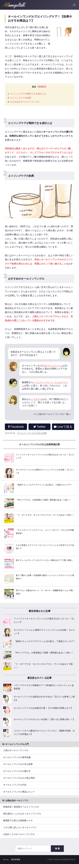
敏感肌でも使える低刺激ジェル (18, 820)
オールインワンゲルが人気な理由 (19, 778)
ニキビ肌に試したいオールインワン (20, 827)
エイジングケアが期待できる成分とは (28, 93)
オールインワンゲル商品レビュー (19, 792)
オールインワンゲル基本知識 (17, 757)
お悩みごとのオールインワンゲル (19, 834)
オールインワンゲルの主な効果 (32, 433)
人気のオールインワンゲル (15, 750)
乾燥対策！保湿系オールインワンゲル (21, 807)
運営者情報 (15, 859)
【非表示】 (42, 87)
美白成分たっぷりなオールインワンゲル (22, 814)
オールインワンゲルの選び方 (17, 771)
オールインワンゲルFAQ (14, 785)
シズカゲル (36, 399)
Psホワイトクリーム (52, 365)
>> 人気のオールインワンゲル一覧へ (52, 414)
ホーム (6, 859)
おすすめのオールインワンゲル (25, 102)
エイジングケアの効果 (20, 98)
